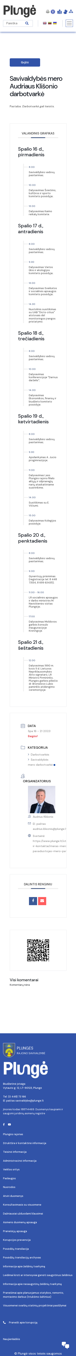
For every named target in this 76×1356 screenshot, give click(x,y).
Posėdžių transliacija (16, 1249)
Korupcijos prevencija (17, 1240)
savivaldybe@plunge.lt (29, 1100)
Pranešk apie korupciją (20, 1322)
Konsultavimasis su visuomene (22, 1204)
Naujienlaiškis (11, 1339)
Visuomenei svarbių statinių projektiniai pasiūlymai (34, 1305)
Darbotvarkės (38, 754)
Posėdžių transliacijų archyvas (22, 1257)
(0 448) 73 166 (17, 1096)
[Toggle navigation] (69, 23)
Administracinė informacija (19, 1160)
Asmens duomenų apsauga (20, 1222)
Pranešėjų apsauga (15, 1231)
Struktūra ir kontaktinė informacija (24, 1143)
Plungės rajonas (13, 1134)
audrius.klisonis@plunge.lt (50, 829)
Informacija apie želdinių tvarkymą (24, 1266)
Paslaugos (9, 1178)
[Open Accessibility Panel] (52, 11)
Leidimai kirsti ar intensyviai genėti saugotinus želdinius (38, 1275)
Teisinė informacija (15, 1152)
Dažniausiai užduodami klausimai (23, 1213)
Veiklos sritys (11, 1169)
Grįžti (25, 62)
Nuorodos (9, 1187)
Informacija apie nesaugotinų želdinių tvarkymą (32, 1284)
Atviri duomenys (13, 1196)
